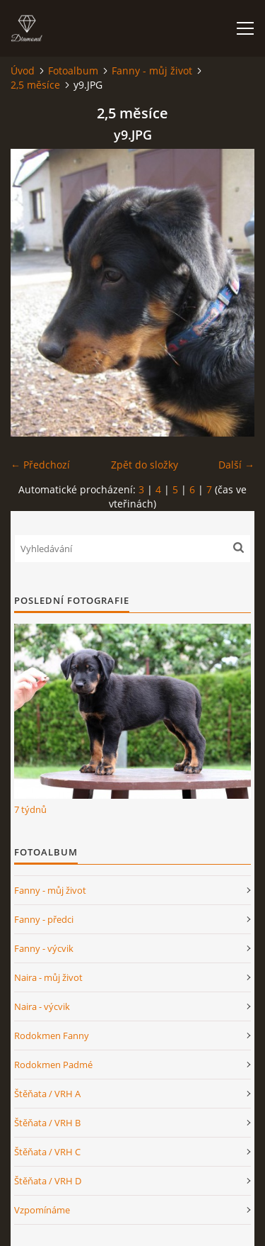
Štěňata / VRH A (47, 1093)
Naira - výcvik (42, 1006)
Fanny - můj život (152, 70)
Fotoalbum (73, 70)
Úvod (23, 70)
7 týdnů (30, 809)
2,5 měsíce (35, 84)
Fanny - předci (43, 919)
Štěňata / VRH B (47, 1122)
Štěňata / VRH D (47, 1180)
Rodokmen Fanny (51, 1035)
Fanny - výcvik (43, 948)
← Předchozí (40, 464)
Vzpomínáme (42, 1209)
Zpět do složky (144, 464)
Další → (236, 464)
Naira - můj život (48, 977)
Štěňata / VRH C (47, 1151)
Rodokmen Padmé (53, 1064)
